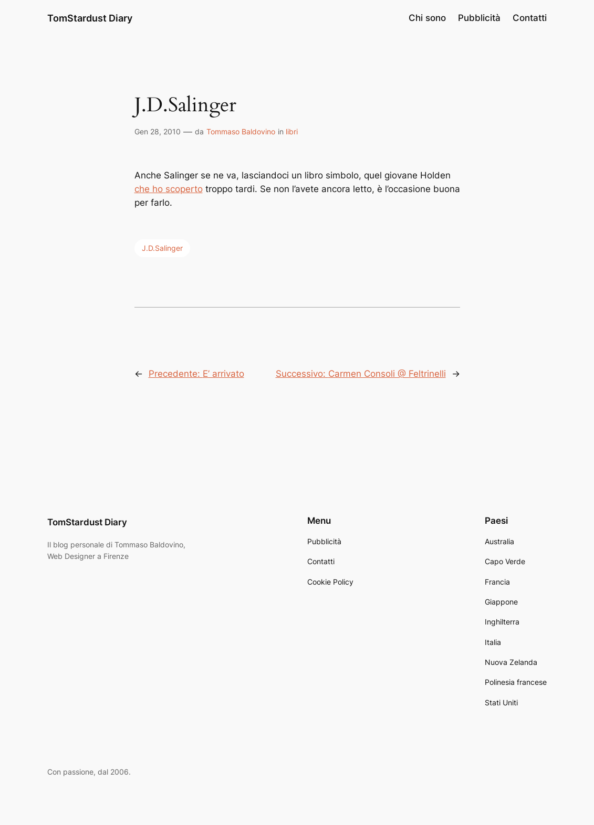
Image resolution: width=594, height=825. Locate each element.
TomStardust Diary (89, 18)
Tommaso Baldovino (240, 131)
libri (292, 131)
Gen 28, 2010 (157, 131)
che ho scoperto (168, 189)
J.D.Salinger (162, 248)
